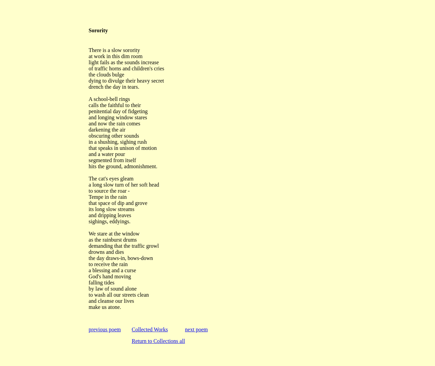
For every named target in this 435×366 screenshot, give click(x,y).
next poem (196, 329)
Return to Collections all (158, 341)
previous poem (105, 329)
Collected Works (150, 329)
